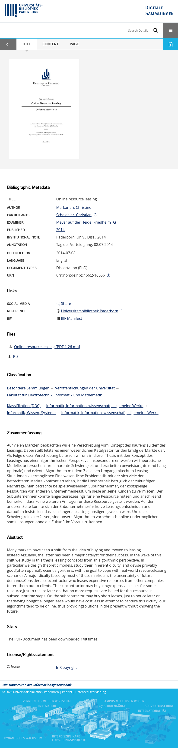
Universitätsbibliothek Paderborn (36, 692)
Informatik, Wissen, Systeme (31, 412)
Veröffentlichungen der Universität (85, 388)
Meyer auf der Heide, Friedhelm (83, 222)
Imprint (67, 692)
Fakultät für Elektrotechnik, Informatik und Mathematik (54, 395)
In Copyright (66, 667)
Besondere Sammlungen (28, 388)
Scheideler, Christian (73, 214)
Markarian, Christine (73, 207)
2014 (60, 229)
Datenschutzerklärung (90, 692)
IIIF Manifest (71, 318)
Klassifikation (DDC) (24, 405)
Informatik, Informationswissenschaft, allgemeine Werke (94, 405)
